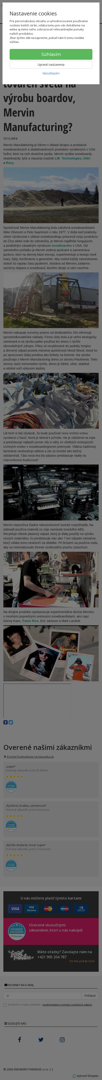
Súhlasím (51, 54)
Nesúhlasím (51, 73)
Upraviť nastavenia (51, 64)
